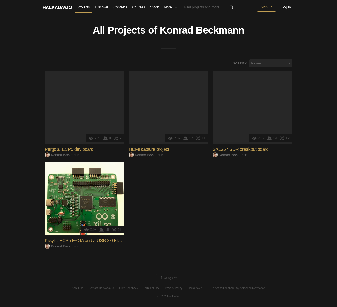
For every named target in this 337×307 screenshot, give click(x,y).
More (171, 7)
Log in (286, 7)
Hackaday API (196, 288)
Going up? (168, 278)
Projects (83, 7)
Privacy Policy (173, 288)
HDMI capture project (149, 149)
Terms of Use (151, 288)
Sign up (266, 7)
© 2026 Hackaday (168, 296)
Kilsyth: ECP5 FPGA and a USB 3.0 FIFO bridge (91, 240)
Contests (120, 7)
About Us (77, 288)
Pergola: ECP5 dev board (69, 149)
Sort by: (240, 63)
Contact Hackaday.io (101, 288)
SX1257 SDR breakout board (240, 149)
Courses (138, 7)
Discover (101, 7)
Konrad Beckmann (202, 30)
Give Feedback (128, 288)
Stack (154, 7)
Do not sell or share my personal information (237, 288)
